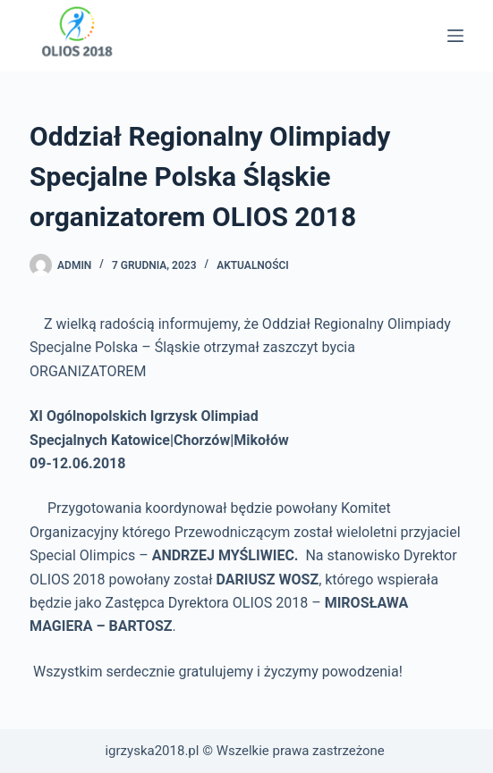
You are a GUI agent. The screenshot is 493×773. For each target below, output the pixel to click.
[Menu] (455, 36)
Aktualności (253, 265)
